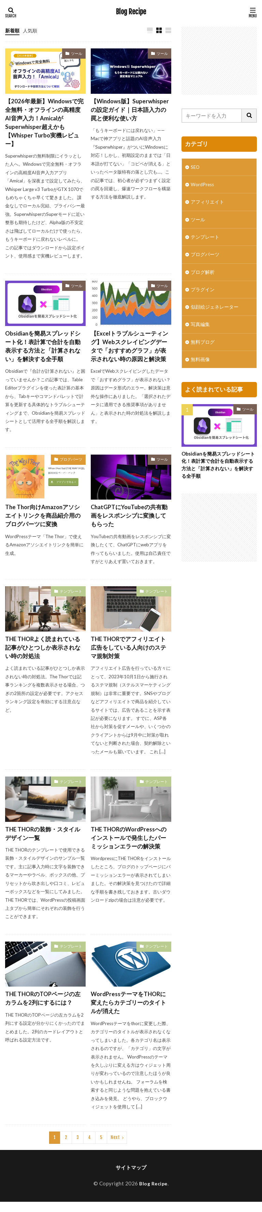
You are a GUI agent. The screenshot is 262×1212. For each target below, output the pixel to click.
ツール (76, 53)
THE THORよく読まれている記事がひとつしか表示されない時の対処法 (45, 655)
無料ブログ (203, 352)
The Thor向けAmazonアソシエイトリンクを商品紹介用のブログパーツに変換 (45, 522)
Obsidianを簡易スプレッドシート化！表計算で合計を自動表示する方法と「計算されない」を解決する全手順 (45, 350)
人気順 (31, 30)
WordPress (204, 186)
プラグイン (203, 297)
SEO (196, 167)
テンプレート (71, 598)
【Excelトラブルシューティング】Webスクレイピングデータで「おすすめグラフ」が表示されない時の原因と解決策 (131, 354)
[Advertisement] (219, 61)
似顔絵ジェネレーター (216, 315)
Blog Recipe (131, 12)
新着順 (12, 30)
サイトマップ (131, 1177)
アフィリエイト (209, 204)
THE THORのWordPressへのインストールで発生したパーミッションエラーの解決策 (131, 846)
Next (115, 1148)
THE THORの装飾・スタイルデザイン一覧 (45, 842)
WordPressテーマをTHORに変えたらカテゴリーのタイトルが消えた (131, 1012)
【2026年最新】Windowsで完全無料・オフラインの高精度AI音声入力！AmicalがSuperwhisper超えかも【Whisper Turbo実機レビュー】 (45, 124)
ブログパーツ (71, 464)
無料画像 (201, 370)
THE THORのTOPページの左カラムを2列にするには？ (45, 1008)
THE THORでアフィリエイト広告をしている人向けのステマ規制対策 (131, 655)
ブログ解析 (203, 278)
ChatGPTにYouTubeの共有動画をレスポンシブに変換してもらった (131, 522)
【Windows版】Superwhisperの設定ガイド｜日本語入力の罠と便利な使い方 (131, 115)
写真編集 (201, 333)
